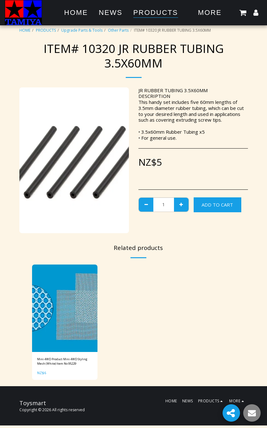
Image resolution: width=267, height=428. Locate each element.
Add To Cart (217, 204)
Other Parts (118, 30)
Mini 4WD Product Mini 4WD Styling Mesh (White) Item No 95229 (62, 362)
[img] (65, 308)
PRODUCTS (46, 30)
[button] (243, 12)
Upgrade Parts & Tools (82, 30)
